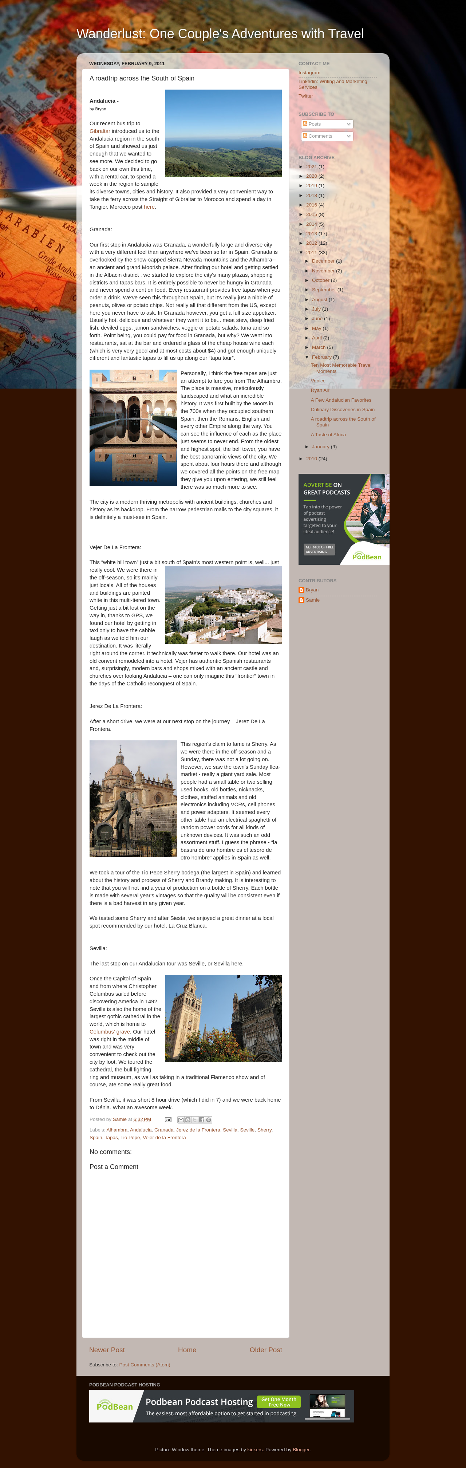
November (324, 270)
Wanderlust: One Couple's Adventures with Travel (220, 33)
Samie (313, 600)
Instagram (309, 72)
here (149, 207)
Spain (96, 1137)
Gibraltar (100, 131)
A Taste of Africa (328, 434)
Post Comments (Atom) (144, 1364)
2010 (312, 458)
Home (187, 1350)
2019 (312, 185)
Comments (317, 136)
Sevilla (230, 1130)
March (319, 347)
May (317, 328)
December (324, 261)
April (317, 338)
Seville (247, 1130)
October (321, 280)
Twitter (306, 96)
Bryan (312, 590)
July (317, 309)
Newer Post (107, 1350)
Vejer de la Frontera (164, 1137)
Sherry (264, 1130)
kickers (255, 1449)
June (318, 318)
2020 (312, 176)
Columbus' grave (110, 1032)
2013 (312, 233)
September (324, 289)
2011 (312, 252)
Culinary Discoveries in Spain (343, 409)
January (321, 446)
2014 (312, 224)
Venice (318, 380)
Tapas (111, 1137)
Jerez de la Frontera (198, 1130)
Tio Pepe (130, 1137)
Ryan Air (320, 390)
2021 (312, 166)
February (322, 357)
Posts (312, 124)
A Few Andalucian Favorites (341, 400)
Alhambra (117, 1130)
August (320, 299)
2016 (312, 205)
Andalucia (140, 1130)
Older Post (266, 1350)
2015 (312, 214)
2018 (312, 195)
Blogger (301, 1449)
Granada (164, 1130)
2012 (312, 243)
